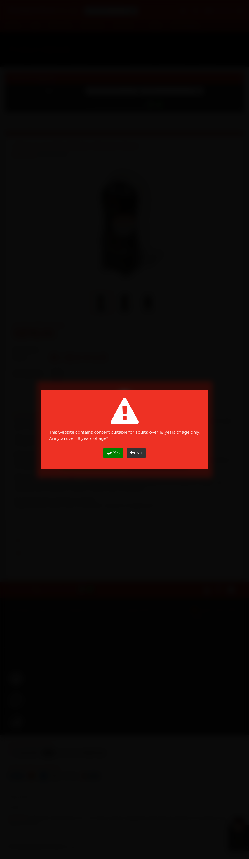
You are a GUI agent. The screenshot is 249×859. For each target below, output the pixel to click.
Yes (113, 453)
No (136, 453)
